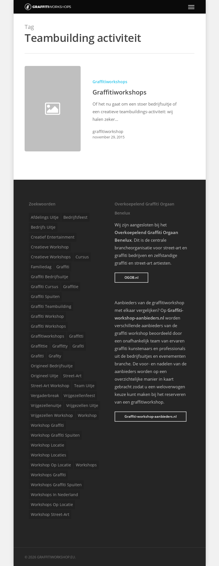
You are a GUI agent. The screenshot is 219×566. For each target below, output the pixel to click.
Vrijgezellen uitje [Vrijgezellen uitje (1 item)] (82, 405)
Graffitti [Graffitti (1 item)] (76, 336)
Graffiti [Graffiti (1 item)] (62, 266)
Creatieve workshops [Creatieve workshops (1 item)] (51, 257)
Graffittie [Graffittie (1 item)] (39, 346)
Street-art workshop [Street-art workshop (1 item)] (50, 385)
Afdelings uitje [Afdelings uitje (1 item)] (45, 217)
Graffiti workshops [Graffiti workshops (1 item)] (48, 326)
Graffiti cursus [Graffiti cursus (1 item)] (44, 286)
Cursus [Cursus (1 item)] (82, 257)
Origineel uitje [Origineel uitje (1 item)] (44, 375)
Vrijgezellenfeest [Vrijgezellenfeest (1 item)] (79, 395)
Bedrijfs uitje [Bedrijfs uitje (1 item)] (43, 227)
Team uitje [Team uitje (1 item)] (84, 385)
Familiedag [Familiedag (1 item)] (41, 266)
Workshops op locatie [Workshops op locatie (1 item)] (52, 504)
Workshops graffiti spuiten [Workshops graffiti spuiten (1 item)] (56, 484)
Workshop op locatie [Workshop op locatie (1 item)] (51, 465)
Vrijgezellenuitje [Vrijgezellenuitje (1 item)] (46, 405)
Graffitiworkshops (110, 81)
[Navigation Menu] (191, 7)
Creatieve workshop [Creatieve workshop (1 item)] (50, 247)
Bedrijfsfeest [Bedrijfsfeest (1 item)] (75, 217)
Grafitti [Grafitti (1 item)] (37, 356)
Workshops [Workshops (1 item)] (86, 465)
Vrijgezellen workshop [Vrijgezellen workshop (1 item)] (52, 415)
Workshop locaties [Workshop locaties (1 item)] (48, 455)
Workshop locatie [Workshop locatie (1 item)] (47, 445)
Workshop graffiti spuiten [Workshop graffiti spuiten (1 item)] (55, 435)
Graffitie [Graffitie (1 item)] (70, 286)
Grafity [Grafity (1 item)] (55, 356)
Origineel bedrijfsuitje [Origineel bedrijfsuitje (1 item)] (52, 365)
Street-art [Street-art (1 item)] (72, 375)
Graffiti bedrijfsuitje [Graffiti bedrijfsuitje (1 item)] (49, 276)
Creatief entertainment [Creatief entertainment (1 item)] (52, 237)
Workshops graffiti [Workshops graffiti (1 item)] (48, 474)
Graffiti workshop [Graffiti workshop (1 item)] (47, 316)
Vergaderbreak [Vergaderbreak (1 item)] (45, 395)
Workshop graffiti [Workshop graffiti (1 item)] (47, 425)
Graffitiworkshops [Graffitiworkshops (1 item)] (47, 336)
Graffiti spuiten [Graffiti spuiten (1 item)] (45, 296)
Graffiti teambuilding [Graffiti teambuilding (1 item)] (51, 306)
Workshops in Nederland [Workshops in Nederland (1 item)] (54, 494)
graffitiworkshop (108, 131)
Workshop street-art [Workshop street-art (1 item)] (50, 514)
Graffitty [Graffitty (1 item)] (60, 346)
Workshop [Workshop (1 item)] (87, 415)
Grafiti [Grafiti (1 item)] (78, 346)
